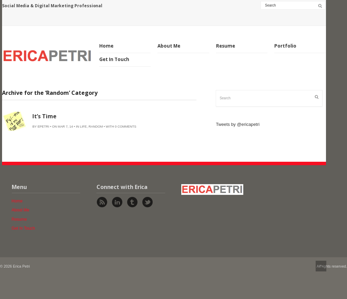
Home (106, 46)
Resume (225, 46)
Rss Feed (102, 202)
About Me (168, 46)
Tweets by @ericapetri (237, 124)
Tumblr (132, 202)
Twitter (147, 202)
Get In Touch (114, 59)
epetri (43, 126)
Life (83, 126)
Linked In (117, 202)
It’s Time (44, 116)
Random (96, 126)
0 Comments (125, 126)
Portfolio (285, 46)
